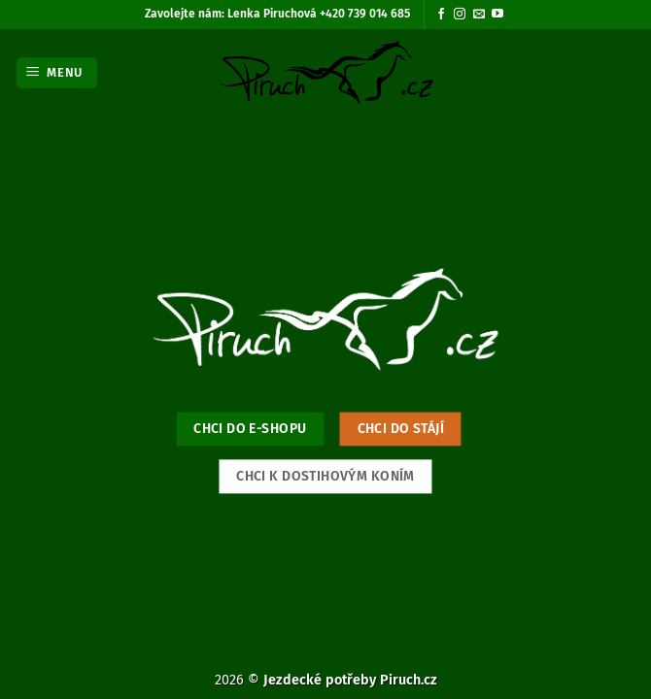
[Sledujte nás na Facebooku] (441, 14)
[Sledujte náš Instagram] (459, 14)
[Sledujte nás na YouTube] (497, 14)
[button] (57, 73)
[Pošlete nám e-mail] (479, 14)
